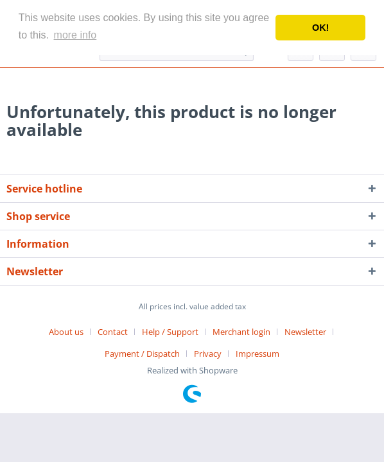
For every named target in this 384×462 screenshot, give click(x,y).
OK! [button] (320, 27)
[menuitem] (71, 332)
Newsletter (305, 332)
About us (66, 332)
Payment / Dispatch (142, 353)
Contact (113, 332)
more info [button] (75, 35)
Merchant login (241, 332)
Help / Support (170, 332)
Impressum (257, 353)
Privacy (208, 353)
